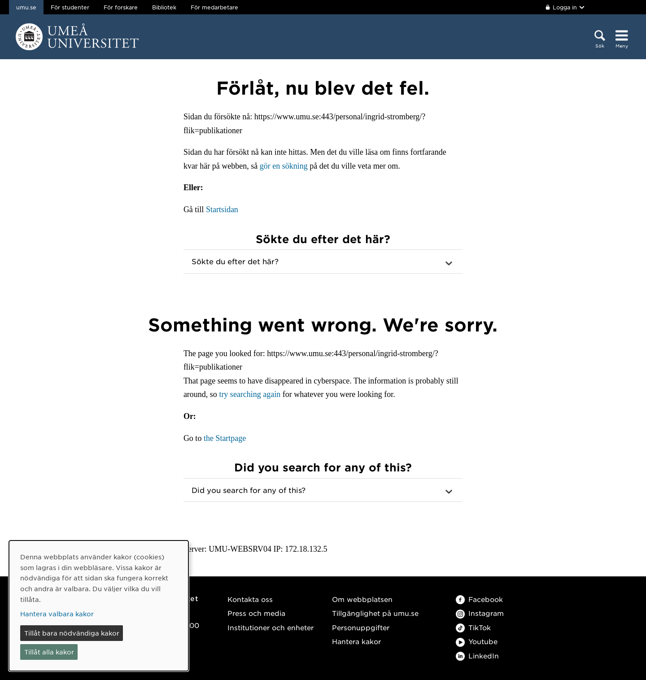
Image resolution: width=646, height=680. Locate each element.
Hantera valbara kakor (57, 614)
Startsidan (222, 209)
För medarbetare (214, 7)
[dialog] (98, 606)
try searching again (249, 394)
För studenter (70, 7)
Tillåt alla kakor (49, 652)
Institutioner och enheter (270, 627)
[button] (323, 261)
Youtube (477, 641)
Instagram (480, 613)
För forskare (121, 7)
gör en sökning (284, 165)
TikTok (473, 627)
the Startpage (225, 438)
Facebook (479, 599)
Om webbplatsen (362, 599)
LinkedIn (477, 655)
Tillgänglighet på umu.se (375, 613)
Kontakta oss (250, 599)
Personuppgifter (360, 627)
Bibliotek (164, 7)
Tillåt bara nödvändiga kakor (71, 633)
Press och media (256, 613)
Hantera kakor (356, 641)
